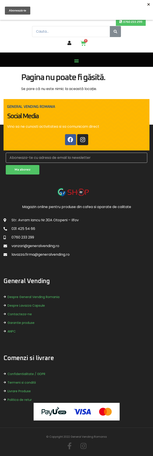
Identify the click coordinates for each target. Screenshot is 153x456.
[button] (131, 22)
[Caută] (115, 31)
